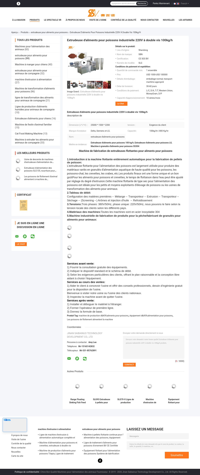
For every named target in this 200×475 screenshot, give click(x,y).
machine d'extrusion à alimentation (33, 79)
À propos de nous (75, 20)
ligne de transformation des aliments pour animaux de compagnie (34, 99)
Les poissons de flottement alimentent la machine (90, 319)
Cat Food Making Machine (29, 133)
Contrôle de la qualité (123, 20)
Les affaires (185, 20)
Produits (35, 20)
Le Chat (120, 104)
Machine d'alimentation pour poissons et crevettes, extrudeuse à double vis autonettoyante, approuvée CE (58, 444)
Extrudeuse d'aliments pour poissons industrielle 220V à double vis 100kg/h (86, 94)
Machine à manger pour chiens (31, 64)
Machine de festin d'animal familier (33, 124)
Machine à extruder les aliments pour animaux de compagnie (34, 141)
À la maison (18, 20)
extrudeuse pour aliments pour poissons (49, 32)
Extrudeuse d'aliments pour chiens (33, 118)
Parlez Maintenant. (161, 3)
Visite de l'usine (97, 20)
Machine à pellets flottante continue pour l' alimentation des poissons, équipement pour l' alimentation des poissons (103, 436)
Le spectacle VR (52, 20)
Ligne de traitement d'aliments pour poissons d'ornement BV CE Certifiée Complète (101, 444)
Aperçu (14, 32)
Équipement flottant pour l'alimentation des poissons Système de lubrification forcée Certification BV (173, 401)
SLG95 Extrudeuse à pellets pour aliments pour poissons (101, 401)
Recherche (142, 4)
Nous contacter (149, 20)
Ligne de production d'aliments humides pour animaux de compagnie (35, 108)
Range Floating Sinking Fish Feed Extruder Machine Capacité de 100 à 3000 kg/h (77, 401)
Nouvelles (168, 20)
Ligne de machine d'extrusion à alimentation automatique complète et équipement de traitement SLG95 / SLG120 (59, 436)
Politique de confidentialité (27, 472)
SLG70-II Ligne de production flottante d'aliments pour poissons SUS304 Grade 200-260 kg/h (125, 401)
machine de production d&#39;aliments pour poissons (103, 315)
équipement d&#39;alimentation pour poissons (151, 315)
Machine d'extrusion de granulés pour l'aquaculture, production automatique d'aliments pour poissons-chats (150, 401)
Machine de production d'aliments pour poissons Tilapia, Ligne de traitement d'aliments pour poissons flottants (57, 452)
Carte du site (17, 456)
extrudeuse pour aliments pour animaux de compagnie (31, 72)
